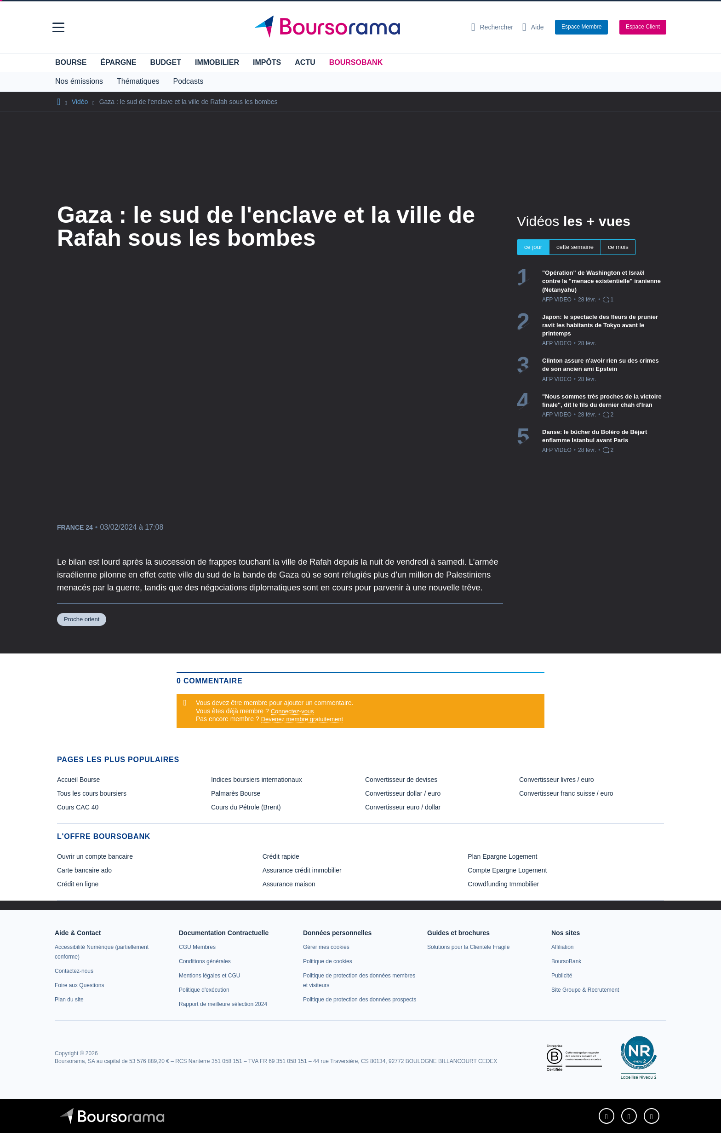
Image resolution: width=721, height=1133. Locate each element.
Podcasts (188, 81)
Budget (165, 62)
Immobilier (217, 62)
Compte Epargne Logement (507, 870)
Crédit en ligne (77, 884)
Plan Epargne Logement (502, 856)
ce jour (533, 246)
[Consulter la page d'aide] (533, 27)
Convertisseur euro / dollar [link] (403, 807)
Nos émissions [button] (79, 81)
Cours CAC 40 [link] (77, 807)
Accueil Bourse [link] (78, 779)
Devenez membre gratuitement (302, 719)
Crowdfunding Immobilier (503, 884)
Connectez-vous (292, 711)
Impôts (267, 62)
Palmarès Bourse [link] (235, 793)
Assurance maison (289, 884)
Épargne (118, 62)
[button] (58, 27)
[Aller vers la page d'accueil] (357, 27)
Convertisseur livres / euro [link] (556, 779)
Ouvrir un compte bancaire (95, 856)
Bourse (70, 62)
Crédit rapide (281, 856)
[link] (74, 971)
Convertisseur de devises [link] (401, 779)
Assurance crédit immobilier (302, 870)
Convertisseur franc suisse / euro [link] (566, 793)
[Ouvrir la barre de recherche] (492, 27)
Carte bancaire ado (84, 870)
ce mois (618, 246)
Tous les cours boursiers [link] (91, 793)
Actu (305, 62)
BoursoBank (356, 62)
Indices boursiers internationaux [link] (256, 779)
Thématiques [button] (138, 81)
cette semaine (575, 246)
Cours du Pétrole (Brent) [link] (246, 807)
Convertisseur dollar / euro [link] (403, 793)
